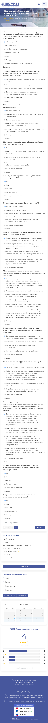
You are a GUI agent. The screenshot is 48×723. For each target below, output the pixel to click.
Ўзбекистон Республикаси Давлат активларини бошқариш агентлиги (24, 682)
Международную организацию (17, 60)
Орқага (8, 20)
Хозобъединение (12, 53)
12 (42, 613)
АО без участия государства (16, 49)
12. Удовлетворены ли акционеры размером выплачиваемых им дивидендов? (19, 496)
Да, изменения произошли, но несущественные (24, 88)
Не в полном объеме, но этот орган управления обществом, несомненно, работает (24, 164)
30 (14, 610)
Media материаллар (10, 551)
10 (31, 613)
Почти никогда (11, 192)
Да (7, 148)
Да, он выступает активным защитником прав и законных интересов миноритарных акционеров (24, 337)
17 (31, 615)
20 (8, 618)
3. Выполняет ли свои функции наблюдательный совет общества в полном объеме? (23, 143)
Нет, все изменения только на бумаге (20, 85)
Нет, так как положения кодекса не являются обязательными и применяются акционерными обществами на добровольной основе (24, 430)
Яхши (7, 582)
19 (42, 615)
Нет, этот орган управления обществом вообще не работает (25, 153)
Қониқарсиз (10, 590)
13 (8, 615)
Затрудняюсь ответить (14, 98)
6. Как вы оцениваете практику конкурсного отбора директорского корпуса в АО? (22, 233)
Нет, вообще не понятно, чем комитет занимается (24, 342)
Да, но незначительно (14, 120)
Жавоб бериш (9, 595)
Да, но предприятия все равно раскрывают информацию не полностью (22, 220)
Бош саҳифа (8, 18)
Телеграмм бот (8, 558)
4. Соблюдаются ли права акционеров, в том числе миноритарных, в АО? (22, 177)
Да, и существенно (13, 111)
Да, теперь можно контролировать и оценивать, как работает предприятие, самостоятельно (25, 215)
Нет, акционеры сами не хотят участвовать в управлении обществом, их (22, 125)
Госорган (9, 56)
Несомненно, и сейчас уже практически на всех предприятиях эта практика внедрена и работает (24, 239)
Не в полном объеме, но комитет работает (22, 351)
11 (37, 613)
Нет (7, 185)
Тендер (5, 542)
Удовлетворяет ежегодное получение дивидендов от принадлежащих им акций (25, 130)
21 (14, 618)
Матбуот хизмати (9, 539)
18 (37, 615)
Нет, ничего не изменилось (16, 210)
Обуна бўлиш (24, 566)
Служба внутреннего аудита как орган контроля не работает (25, 384)
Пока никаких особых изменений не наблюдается (25, 291)
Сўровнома (7, 555)
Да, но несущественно (14, 206)
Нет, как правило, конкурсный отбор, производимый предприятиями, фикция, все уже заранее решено (24, 246)
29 (8, 610)
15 (20, 615)
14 (14, 615)
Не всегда (9, 189)
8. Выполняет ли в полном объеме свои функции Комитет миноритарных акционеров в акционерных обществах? (22, 330)
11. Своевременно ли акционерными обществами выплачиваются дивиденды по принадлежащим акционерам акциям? (21, 468)
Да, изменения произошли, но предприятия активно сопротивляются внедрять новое (22, 93)
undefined (5, 604)
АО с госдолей (11, 42)
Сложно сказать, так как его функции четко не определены (23, 158)
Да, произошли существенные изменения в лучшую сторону (25, 80)
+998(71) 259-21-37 (37, 697)
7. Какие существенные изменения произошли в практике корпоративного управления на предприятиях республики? (24, 273)
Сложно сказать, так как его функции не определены (21, 346)
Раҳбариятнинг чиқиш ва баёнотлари (17, 545)
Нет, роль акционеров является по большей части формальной (24, 115)
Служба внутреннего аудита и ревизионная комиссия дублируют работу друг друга (22, 390)
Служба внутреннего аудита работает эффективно (25, 367)
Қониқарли (10, 586)
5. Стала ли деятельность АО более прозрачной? (21, 203)
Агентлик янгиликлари (11, 548)
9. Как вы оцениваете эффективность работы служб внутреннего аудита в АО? (22, 363)
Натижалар (22, 595)
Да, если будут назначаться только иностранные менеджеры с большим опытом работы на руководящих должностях (24, 262)
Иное (8, 101)
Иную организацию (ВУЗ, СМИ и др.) (19, 63)
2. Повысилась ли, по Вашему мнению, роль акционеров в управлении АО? (24, 106)
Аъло (7, 578)
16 (25, 615)
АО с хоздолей (11, 45)
